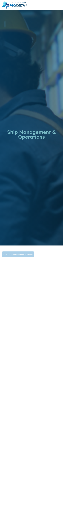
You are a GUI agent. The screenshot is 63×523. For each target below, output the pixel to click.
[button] (60, 5)
